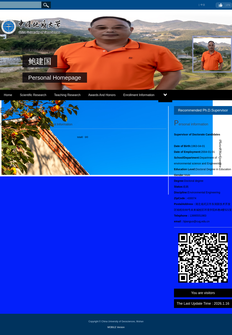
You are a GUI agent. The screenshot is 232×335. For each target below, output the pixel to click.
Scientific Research (33, 95)
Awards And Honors (102, 95)
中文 (202, 4)
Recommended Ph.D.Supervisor (203, 110)
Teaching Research (67, 95)
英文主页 (30, 124)
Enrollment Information (138, 95)
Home (8, 95)
